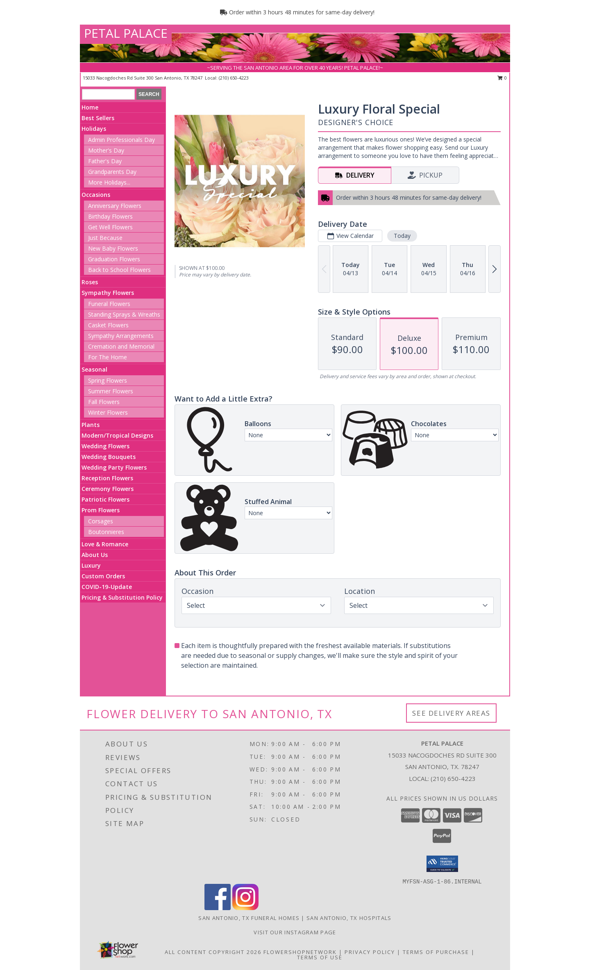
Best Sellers (98, 118)
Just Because (105, 238)
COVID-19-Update (107, 587)
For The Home (107, 357)
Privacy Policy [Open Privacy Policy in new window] (370, 952)
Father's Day (105, 161)
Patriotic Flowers (105, 499)
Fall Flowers (104, 402)
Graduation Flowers (114, 259)
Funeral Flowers (109, 304)
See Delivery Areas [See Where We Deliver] (451, 713)
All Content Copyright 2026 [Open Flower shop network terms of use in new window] (213, 952)
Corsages (100, 521)
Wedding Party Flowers (114, 467)
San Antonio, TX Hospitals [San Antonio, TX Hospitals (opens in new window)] (349, 918)
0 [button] (502, 78)
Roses (90, 282)
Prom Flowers (101, 510)
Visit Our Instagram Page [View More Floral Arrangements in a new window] (295, 932)
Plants (91, 425)
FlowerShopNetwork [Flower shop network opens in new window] (300, 952)
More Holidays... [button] (109, 182)
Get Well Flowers (110, 227)
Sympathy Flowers (108, 293)
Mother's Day (106, 150)
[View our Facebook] (217, 908)
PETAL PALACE (126, 33)
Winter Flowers (108, 412)
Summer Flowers (110, 391)
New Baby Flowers (113, 248)
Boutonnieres (106, 532)
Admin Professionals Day (121, 140)
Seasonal (94, 369)
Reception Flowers (107, 478)
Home (90, 107)
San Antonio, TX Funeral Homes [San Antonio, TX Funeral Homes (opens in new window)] (249, 918)
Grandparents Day (112, 172)
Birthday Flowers (110, 216)
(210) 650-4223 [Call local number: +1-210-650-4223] (234, 78)
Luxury (91, 565)
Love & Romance (105, 544)
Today (402, 236)
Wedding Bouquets (109, 457)
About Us (95, 555)
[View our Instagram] (245, 908)
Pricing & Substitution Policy (122, 597)
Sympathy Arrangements (121, 336)
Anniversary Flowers (114, 206)
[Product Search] (108, 94)
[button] (442, 864)
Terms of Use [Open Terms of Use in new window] (320, 957)
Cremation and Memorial (121, 346)
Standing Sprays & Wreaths (124, 314)
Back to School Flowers (119, 270)
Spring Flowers (107, 380)
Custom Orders (103, 576)
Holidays (94, 128)
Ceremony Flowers (108, 489)
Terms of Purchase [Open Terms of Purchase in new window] (436, 952)
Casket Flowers (108, 325)
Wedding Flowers (105, 446)
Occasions (96, 195)
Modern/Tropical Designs (117, 435)
